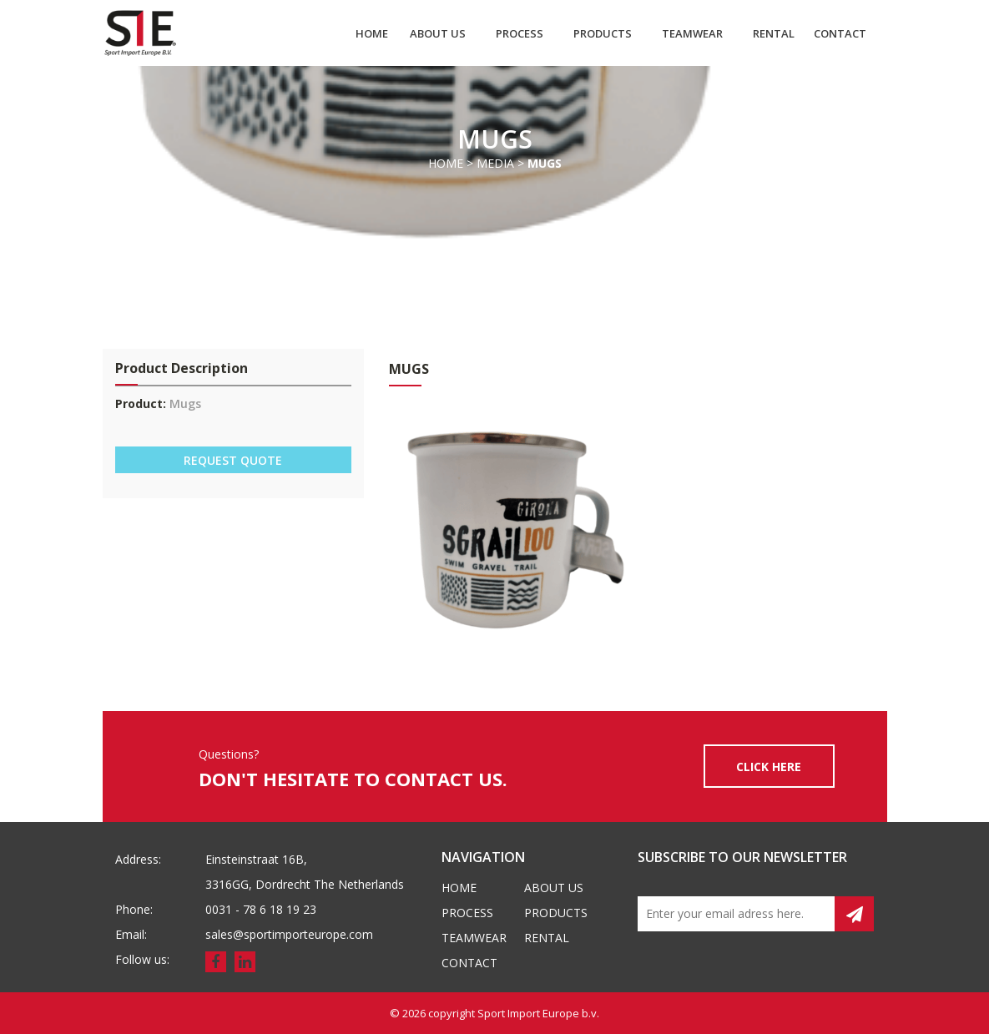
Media (495, 163)
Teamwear (692, 33)
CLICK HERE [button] (768, 766)
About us (438, 33)
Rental (774, 33)
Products (602, 33)
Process (519, 33)
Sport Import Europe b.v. (538, 1013)
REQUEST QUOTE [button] (233, 460)
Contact (840, 33)
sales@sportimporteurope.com (289, 934)
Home (372, 33)
